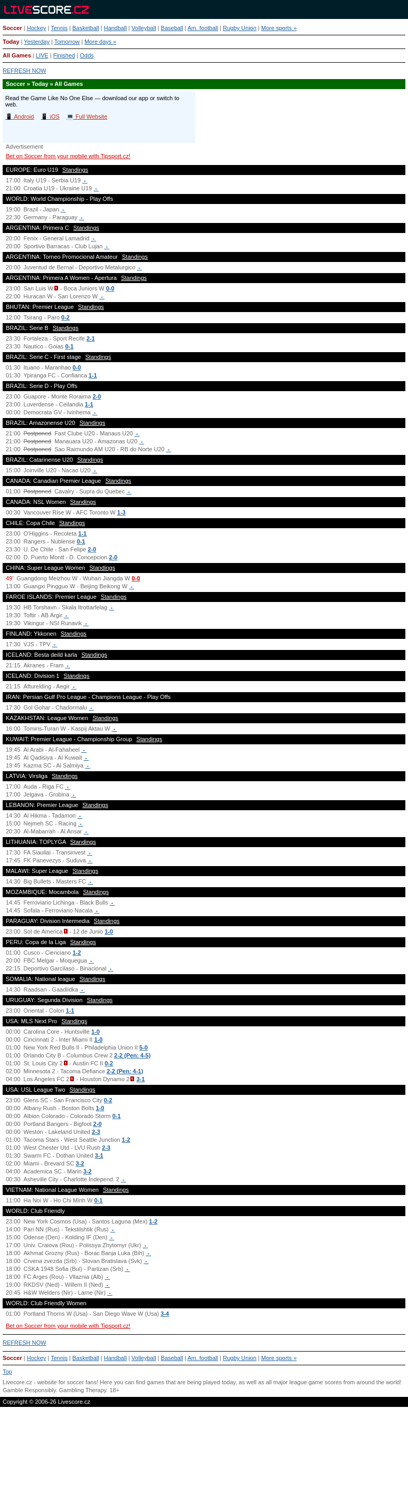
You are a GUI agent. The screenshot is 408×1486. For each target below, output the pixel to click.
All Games (17, 55)
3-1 (140, 1079)
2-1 (91, 338)
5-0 (143, 1047)
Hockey (36, 28)
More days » (100, 41)
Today (11, 41)
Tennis (59, 28)
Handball (115, 28)
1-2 (76, 952)
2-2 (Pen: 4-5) (132, 1055)
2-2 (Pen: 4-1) (125, 1071)
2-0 (96, 396)
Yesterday (37, 41)
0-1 (69, 346)
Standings (75, 170)
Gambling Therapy (82, 1390)
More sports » (279, 28)
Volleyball (143, 28)
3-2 (80, 1163)
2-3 (96, 1132)
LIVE (42, 55)
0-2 (65, 317)
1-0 (109, 931)
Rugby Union (240, 28)
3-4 (164, 1313)
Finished (64, 55)
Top (7, 1371)
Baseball (172, 28)
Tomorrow (67, 41)
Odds (86, 55)
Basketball (85, 28)
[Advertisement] (204, 1451)
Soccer (12, 28)
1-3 (121, 512)
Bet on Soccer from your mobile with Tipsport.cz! (68, 156)
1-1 (93, 375)
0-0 (110, 288)
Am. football (202, 28)
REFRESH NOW (24, 70)
